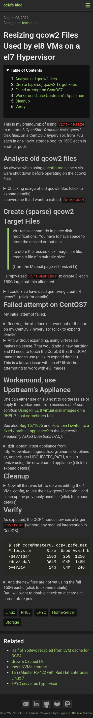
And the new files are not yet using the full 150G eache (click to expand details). (42, 585)
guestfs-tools (55, 168)
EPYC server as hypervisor (34, 683)
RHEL (26, 612)
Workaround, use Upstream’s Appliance (49, 95)
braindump (30, 23)
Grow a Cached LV (27, 661)
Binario (77, 713)
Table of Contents (26, 70)
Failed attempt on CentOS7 (39, 90)
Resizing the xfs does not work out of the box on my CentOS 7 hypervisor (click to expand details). (45, 329)
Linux (10, 612)
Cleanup (22, 101)
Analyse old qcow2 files (36, 78)
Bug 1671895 (31, 425)
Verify (20, 106)
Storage (12, 622)
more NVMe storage (29, 667)
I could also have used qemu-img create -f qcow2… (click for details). (42, 294)
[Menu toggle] (87, 5)
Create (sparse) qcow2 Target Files (46, 84)
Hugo (61, 713)
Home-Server (63, 612)
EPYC (41, 612)
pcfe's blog (13, 5)
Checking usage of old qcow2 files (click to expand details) (43, 191)
